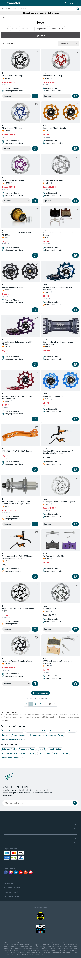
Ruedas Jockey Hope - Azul (53, 396)
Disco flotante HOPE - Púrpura (13, 180)
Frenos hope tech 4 (27, 749)
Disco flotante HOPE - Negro (12, 76)
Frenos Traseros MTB (36, 731)
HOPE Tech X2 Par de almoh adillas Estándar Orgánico (60, 234)
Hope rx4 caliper (28, 753)
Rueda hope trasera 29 (11, 758)
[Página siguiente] (55, 704)
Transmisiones (26, 29)
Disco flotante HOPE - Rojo (53, 76)
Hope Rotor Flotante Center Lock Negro (17, 661)
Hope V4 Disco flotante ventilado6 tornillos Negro (18, 610)
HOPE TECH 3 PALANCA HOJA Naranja (17, 451)
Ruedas (5, 29)
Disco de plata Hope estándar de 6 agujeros (59, 502)
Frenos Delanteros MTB (12, 731)
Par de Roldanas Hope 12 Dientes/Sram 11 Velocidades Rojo (18, 398)
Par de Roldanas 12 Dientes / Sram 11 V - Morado (17, 343)
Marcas (6, 18)
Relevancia (68, 43)
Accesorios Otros (56, 29)
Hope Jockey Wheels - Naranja (54, 128)
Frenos (14, 29)
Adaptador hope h (61, 753)
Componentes (41, 29)
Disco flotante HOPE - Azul (12, 128)
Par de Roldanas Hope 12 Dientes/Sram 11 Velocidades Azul (59, 288)
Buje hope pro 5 (8, 749)
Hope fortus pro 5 (9, 753)
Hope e (42, 749)
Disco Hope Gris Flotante (52, 609)
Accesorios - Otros (54, 735)
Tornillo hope (44, 753)
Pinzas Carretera (57, 731)
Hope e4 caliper (55, 749)
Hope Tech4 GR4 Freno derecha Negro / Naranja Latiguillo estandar (58, 452)
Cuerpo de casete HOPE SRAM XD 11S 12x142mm (16, 234)
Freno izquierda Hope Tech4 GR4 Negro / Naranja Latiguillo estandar (17, 557)
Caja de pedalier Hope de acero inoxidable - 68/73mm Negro (59, 343)
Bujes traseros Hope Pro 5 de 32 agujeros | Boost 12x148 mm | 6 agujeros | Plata (18, 503)
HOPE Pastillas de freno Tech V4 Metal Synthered (57, 662)
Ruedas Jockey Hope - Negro (13, 287)
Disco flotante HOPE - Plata (53, 180)
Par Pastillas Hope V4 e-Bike (53, 556)
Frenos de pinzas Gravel (12, 739)
